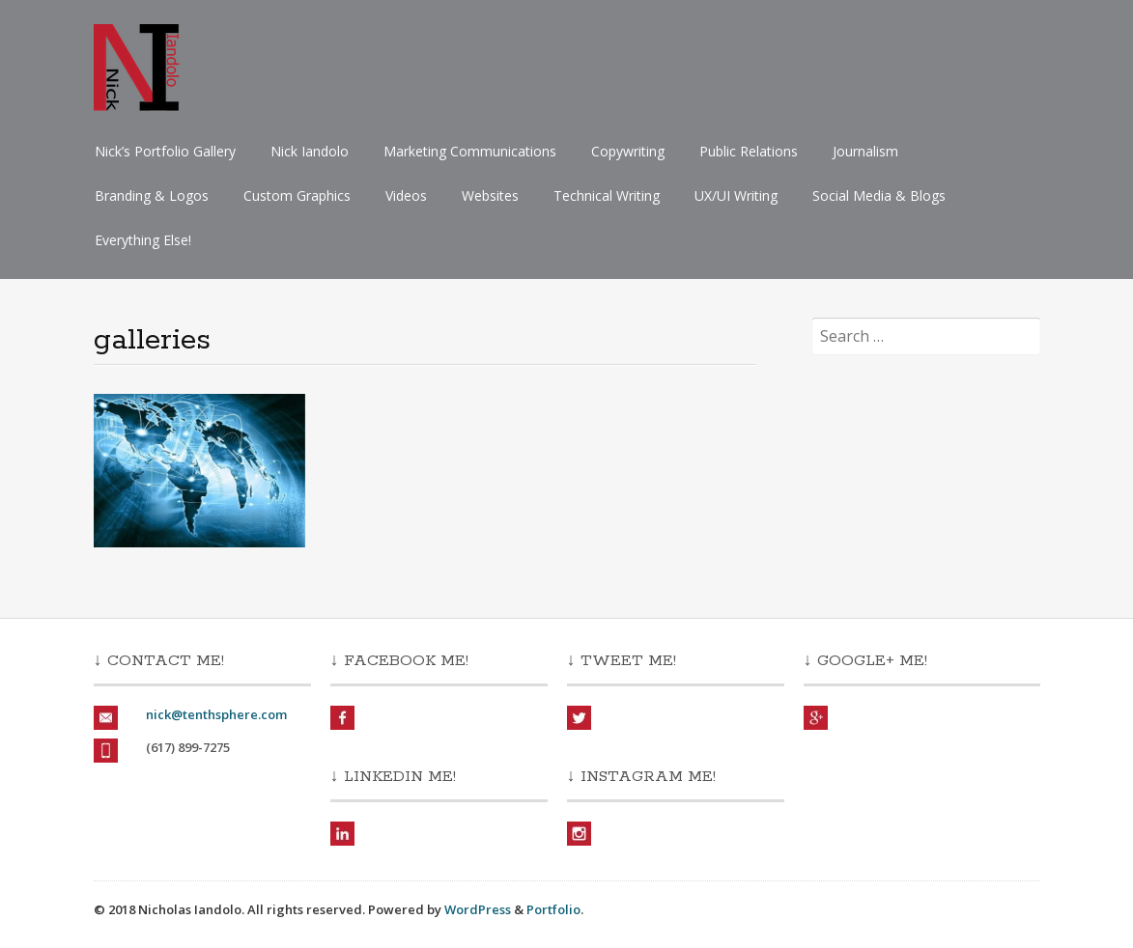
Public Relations (748, 151)
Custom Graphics (297, 195)
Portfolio (553, 909)
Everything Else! (143, 240)
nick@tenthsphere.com (216, 714)
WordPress (477, 909)
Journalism (865, 151)
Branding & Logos (152, 195)
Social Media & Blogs (879, 195)
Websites (490, 195)
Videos (406, 195)
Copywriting (628, 151)
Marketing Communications (469, 151)
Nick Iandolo (309, 151)
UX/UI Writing (736, 195)
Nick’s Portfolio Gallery (165, 151)
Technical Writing (606, 195)
